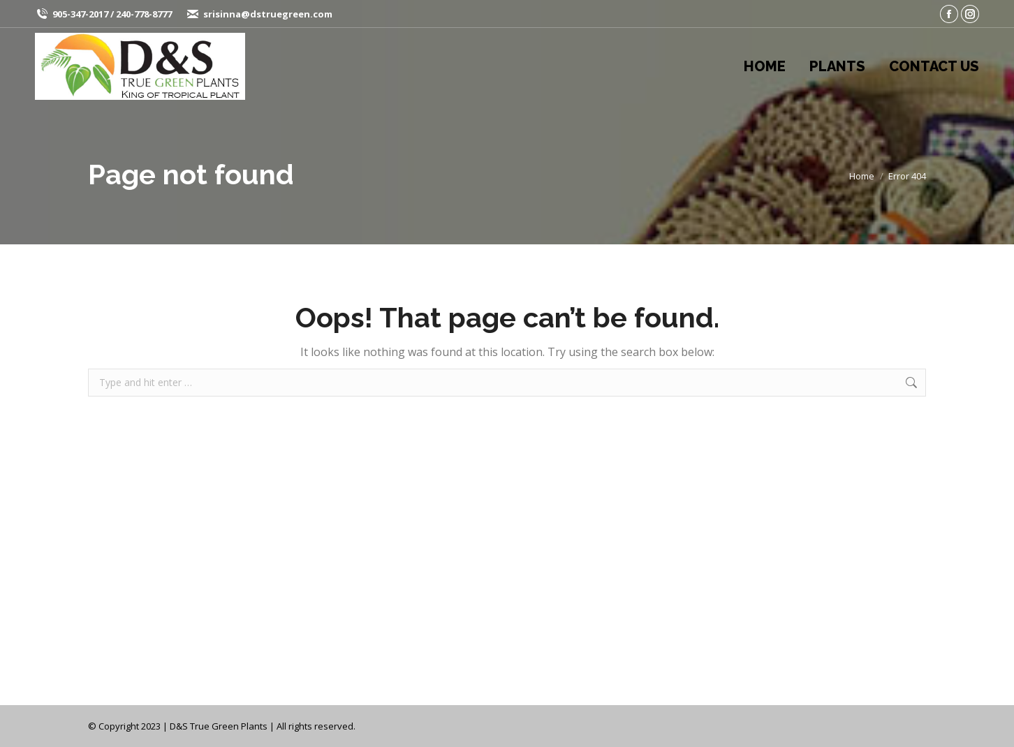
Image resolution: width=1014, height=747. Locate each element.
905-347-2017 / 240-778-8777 (112, 14)
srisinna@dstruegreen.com (267, 14)
